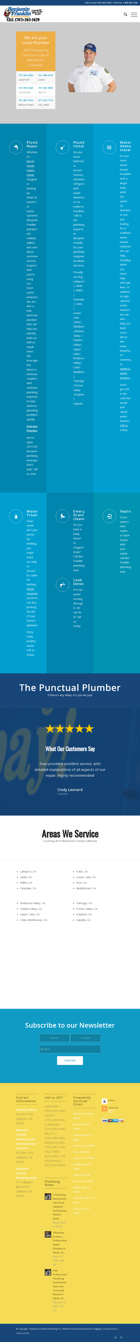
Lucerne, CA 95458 (83, 1181)
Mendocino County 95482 (83, 1116)
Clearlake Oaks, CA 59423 (83, 1200)
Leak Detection (82, 581)
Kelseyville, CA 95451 (81, 1211)
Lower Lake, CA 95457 (81, 1126)
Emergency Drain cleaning (83, 515)
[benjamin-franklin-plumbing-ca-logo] (23, 14)
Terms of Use (22, 1333)
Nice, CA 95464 (81, 1152)
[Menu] (132, 14)
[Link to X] (115, 1337)
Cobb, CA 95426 (81, 1175)
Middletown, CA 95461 (81, 1167)
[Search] (123, 14)
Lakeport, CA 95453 (83, 1158)
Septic (125, 511)
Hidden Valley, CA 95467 (83, 1137)
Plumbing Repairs (35, 144)
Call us (124, 425)
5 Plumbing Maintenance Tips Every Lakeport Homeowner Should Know (60, 1206)
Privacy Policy (110, 1328)
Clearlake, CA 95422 (84, 1145)
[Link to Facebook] (121, 1337)
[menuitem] (123, 14)
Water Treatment (37, 513)
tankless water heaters (125, 373)
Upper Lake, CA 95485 (81, 1190)
